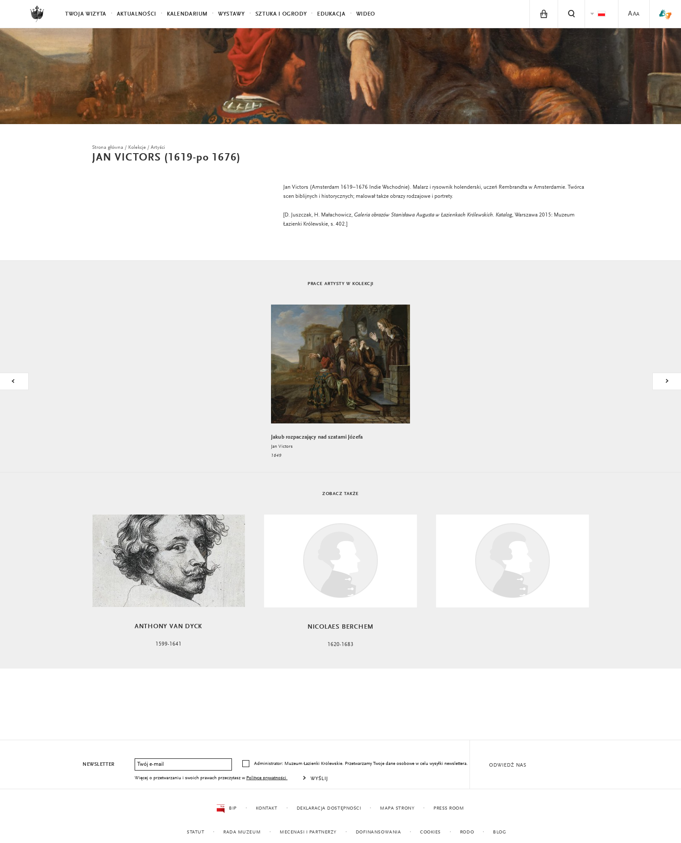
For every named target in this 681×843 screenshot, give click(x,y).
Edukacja (331, 14)
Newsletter (99, 764)
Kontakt (266, 808)
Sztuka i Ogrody (281, 14)
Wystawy (231, 14)
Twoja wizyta (85, 14)
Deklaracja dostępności (328, 808)
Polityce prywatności (267, 778)
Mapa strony (397, 808)
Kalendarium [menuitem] (187, 14)
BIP (226, 808)
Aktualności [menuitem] (136, 14)
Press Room (448, 808)
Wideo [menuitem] (365, 14)
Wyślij (319, 778)
